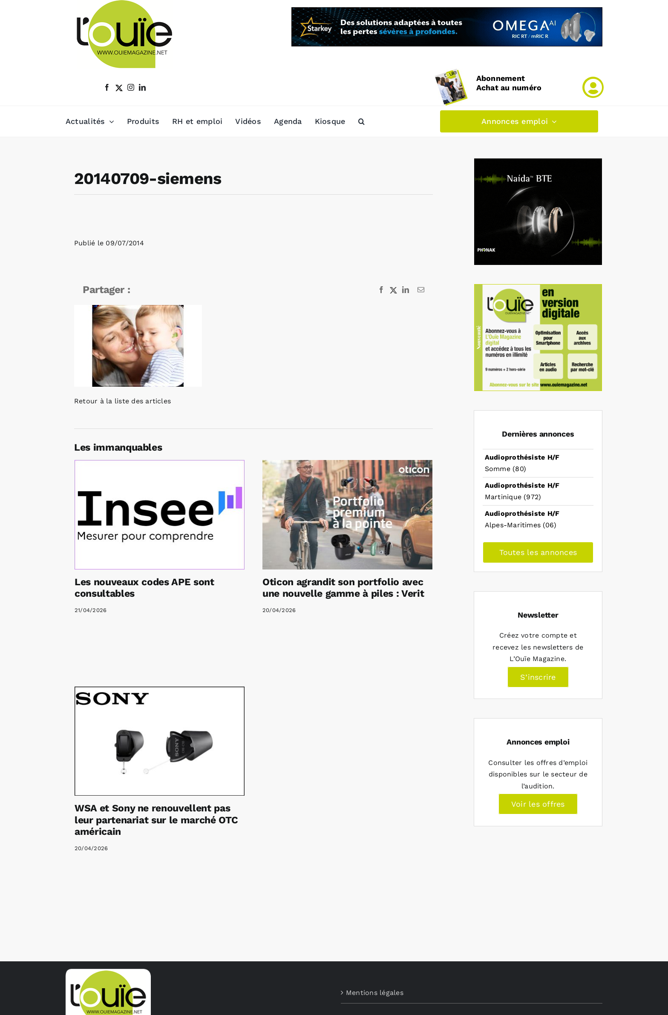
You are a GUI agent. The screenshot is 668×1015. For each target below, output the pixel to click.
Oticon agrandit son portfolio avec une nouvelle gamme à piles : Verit (343, 588)
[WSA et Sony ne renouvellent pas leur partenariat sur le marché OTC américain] (160, 741)
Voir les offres (538, 803)
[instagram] (130, 87)
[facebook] (107, 87)
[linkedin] (142, 87)
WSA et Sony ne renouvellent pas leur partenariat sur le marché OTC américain (156, 819)
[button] (361, 121)
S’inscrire (538, 677)
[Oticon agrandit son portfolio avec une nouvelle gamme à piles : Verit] (347, 514)
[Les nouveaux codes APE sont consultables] (160, 514)
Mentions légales (374, 993)
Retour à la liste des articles (122, 401)
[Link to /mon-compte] (593, 87)
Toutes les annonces (538, 552)
